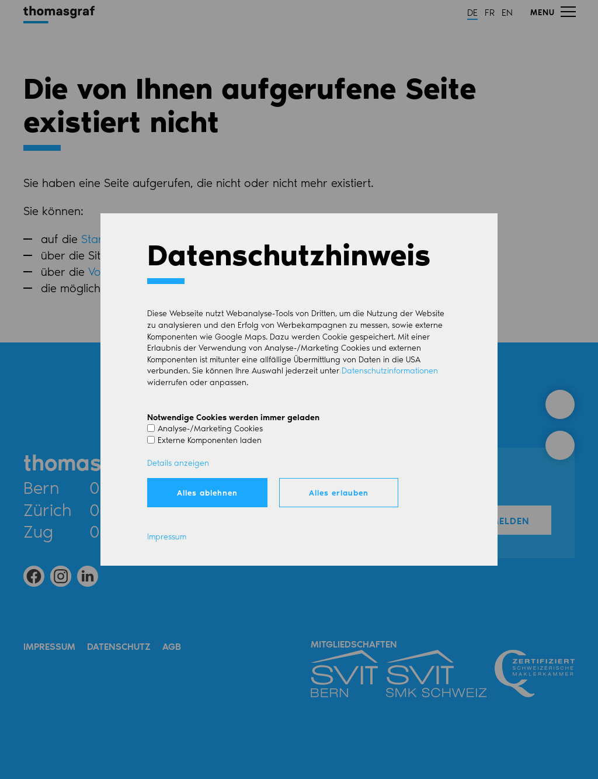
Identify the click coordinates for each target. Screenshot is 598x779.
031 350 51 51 (142, 487)
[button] (552, 11)
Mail (224, 487)
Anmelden (503, 520)
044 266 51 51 (145, 509)
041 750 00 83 (146, 530)
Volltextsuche (121, 271)
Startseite (105, 238)
